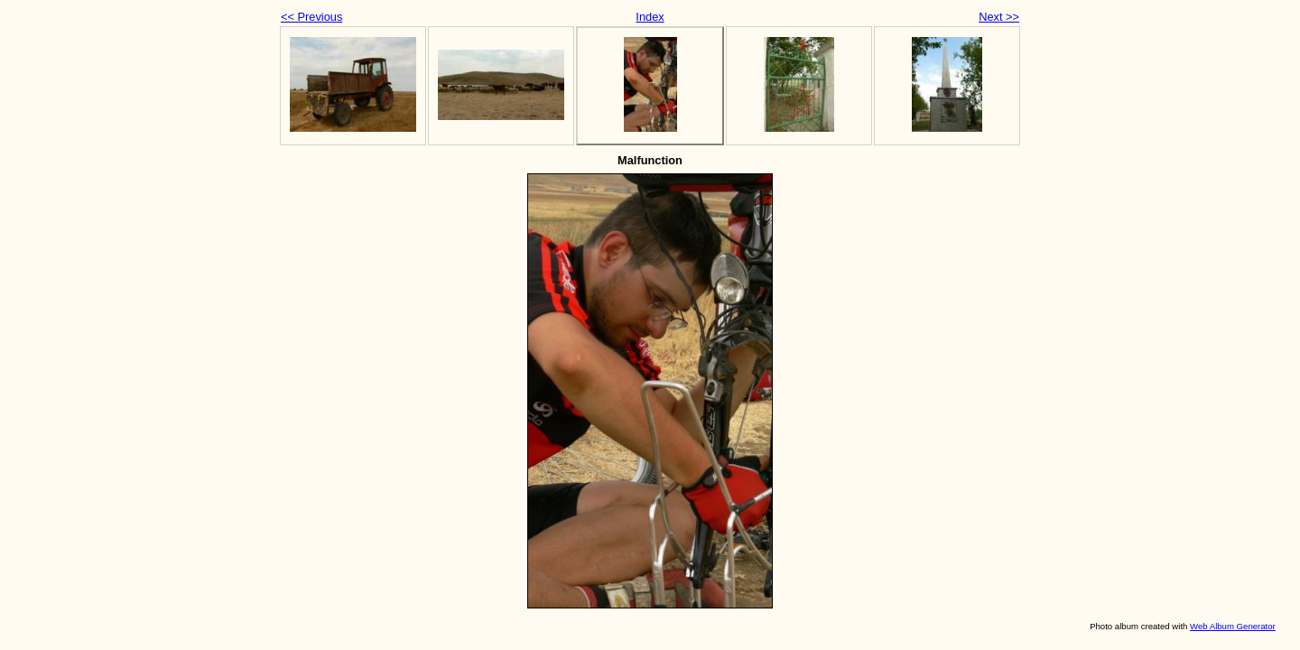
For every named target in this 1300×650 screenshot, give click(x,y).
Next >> (999, 16)
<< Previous (311, 16)
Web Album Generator (1233, 626)
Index (650, 16)
